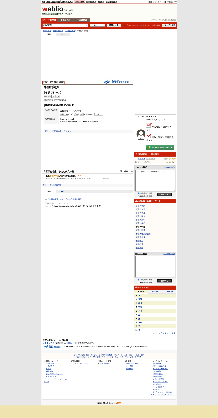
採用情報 (129, 369)
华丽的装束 (140, 216)
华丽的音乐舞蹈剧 (143, 234)
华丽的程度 (140, 213)
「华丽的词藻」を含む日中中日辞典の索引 (64, 199)
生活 (83, 357)
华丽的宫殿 (140, 206)
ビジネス (77, 355)
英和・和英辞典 (67, 2)
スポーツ (104, 357)
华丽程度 (139, 241)
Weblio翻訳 (157, 371)
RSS (119, 403)
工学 (125, 355)
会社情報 (129, 366)
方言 (126, 357)
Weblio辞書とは (52, 363)
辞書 (43, 2)
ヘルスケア (90, 357)
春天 (140, 303)
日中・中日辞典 (49, 20)
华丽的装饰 (140, 220)
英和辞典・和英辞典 (160, 369)
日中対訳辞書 (70, 31)
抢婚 (140, 307)
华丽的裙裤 (140, 223)
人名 (121, 357)
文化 (78, 357)
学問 (142, 355)
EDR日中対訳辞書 (53, 82)
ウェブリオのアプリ (80, 363)
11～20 (155, 291)
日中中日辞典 (80, 2)
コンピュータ (96, 355)
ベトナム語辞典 (158, 387)
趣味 (98, 357)
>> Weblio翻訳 (169, 167)
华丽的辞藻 (140, 230)
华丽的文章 (140, 209)
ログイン (161, 2)
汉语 (140, 299)
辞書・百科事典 (136, 357)
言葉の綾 (56, 96)
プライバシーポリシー (54, 374)
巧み (76, 114)
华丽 (140, 162)
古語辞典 (101, 2)
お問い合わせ (104, 363)
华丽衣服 (139, 244)
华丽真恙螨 (140, 237)
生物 (111, 357)
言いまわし (98, 114)
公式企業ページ (132, 363)
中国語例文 (65, 20)
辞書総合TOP (172, 2)
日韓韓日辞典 (91, 2)
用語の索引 (58, 131)
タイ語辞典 (157, 384)
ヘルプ (48, 369)
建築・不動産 (134, 355)
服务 (140, 322)
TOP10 (141, 292)
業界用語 (85, 355)
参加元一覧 (72, 343)
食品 (116, 357)
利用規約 (49, 371)
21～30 (169, 291)
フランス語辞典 (158, 379)
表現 (82, 114)
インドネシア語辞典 (160, 381)
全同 (58, 100)
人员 (140, 311)
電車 (104, 355)
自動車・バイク (113, 355)
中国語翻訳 (82, 20)
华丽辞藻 (139, 248)
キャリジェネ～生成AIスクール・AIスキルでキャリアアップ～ (162, 394)
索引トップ (49, 131)
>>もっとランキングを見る (164, 333)
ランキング (68, 131)
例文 (63, 34)
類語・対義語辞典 (53, 2)
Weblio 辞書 (47, 31)
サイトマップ (51, 376)
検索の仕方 (50, 366)
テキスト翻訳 (141, 167)
